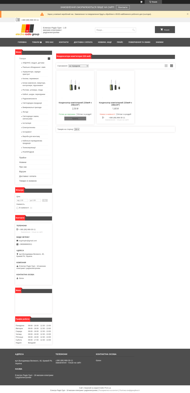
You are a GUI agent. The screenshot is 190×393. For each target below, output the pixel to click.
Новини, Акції (104, 42)
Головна (22, 42)
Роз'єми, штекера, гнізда (33, 90)
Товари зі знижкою (28, 181)
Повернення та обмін (139, 42)
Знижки (159, 42)
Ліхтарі (25, 112)
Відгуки (22, 171)
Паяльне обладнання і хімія (34, 67)
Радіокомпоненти (30, 99)
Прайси (22, 157)
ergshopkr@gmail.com (28, 241)
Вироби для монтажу (31, 136)
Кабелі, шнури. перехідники (34, 94)
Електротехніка (29, 127)
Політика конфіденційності (130, 390)
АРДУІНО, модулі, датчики (33, 63)
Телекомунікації (29, 148)
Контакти (122, 7)
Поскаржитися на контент (108, 390)
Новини (22, 162)
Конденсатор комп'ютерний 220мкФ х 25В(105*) (75, 104)
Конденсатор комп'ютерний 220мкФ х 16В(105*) (115, 104)
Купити (75, 119)
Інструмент (27, 132)
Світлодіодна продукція (32, 103)
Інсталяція (27, 123)
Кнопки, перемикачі (31, 79)
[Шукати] (133, 30)
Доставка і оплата (83, 42)
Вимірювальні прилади (32, 107)
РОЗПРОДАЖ (28, 152)
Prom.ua (108, 388)
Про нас (49, 42)
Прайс (120, 42)
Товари (35, 42)
